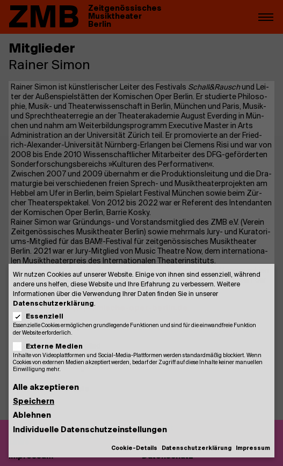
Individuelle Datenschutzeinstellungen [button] (90, 430)
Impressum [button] (253, 449)
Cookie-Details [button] (134, 449)
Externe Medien (51, 346)
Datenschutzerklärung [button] (196, 449)
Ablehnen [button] (32, 416)
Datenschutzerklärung (53, 303)
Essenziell (41, 316)
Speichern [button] (33, 402)
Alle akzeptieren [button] (46, 388)
